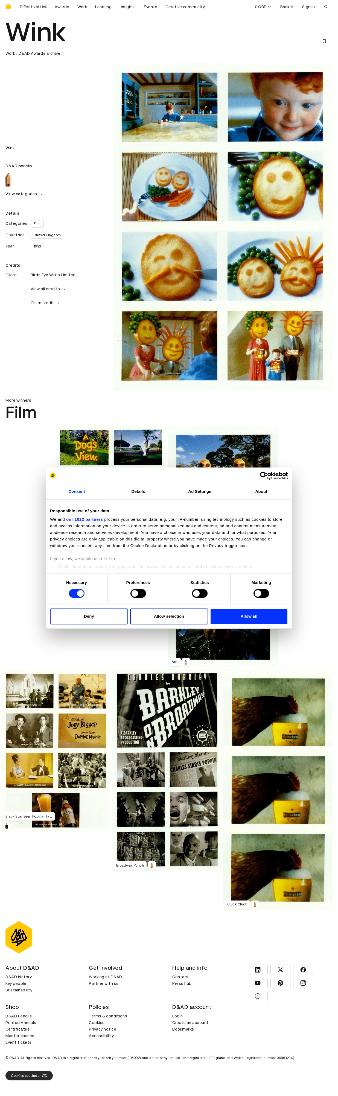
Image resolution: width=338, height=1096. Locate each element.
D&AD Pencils (18, 1016)
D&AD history (18, 977)
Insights (128, 7)
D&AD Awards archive (39, 53)
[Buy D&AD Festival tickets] (32, 7)
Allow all (249, 616)
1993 (37, 246)
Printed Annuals (20, 1022)
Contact (180, 977)
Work (82, 7)
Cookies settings (29, 1075)
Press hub (182, 983)
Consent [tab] (76, 491)
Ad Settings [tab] (199, 491)
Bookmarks (183, 1029)
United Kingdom (47, 235)
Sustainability (18, 990)
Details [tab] (138, 491)
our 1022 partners (84, 519)
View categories (24, 194)
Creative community (185, 7)
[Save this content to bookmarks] (324, 41)
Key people (15, 983)
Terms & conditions (108, 1016)
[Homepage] (8, 7)
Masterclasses (19, 1036)
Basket (287, 7)
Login (177, 1016)
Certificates (17, 1029)
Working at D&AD (105, 977)
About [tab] (261, 491)
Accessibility (101, 1036)
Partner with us (104, 983)
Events (150, 7)
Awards (62, 7)
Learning (103, 7)
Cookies (97, 1022)
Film (37, 224)
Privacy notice (102, 1029)
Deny (89, 616)
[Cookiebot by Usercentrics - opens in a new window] (264, 475)
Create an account (190, 1022)
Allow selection (169, 616)
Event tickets (18, 1042)
